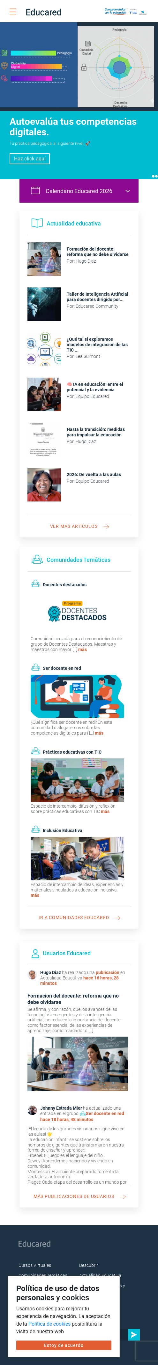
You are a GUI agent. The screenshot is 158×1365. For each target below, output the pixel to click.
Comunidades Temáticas (43, 1269)
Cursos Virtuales (35, 1259)
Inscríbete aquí (29, 152)
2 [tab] (156, 170)
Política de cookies (49, 1324)
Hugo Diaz (50, 966)
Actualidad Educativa (100, 1269)
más (82, 643)
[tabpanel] (79, 97)
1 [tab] (153, 170)
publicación (107, 966)
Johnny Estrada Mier (61, 1101)
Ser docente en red (105, 1107)
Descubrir (88, 1259)
